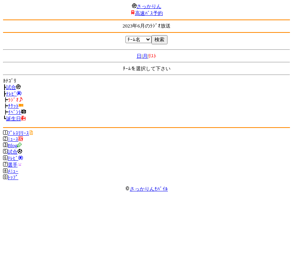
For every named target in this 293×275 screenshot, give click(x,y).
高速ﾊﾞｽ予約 (149, 13)
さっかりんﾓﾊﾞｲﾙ (146, 189)
